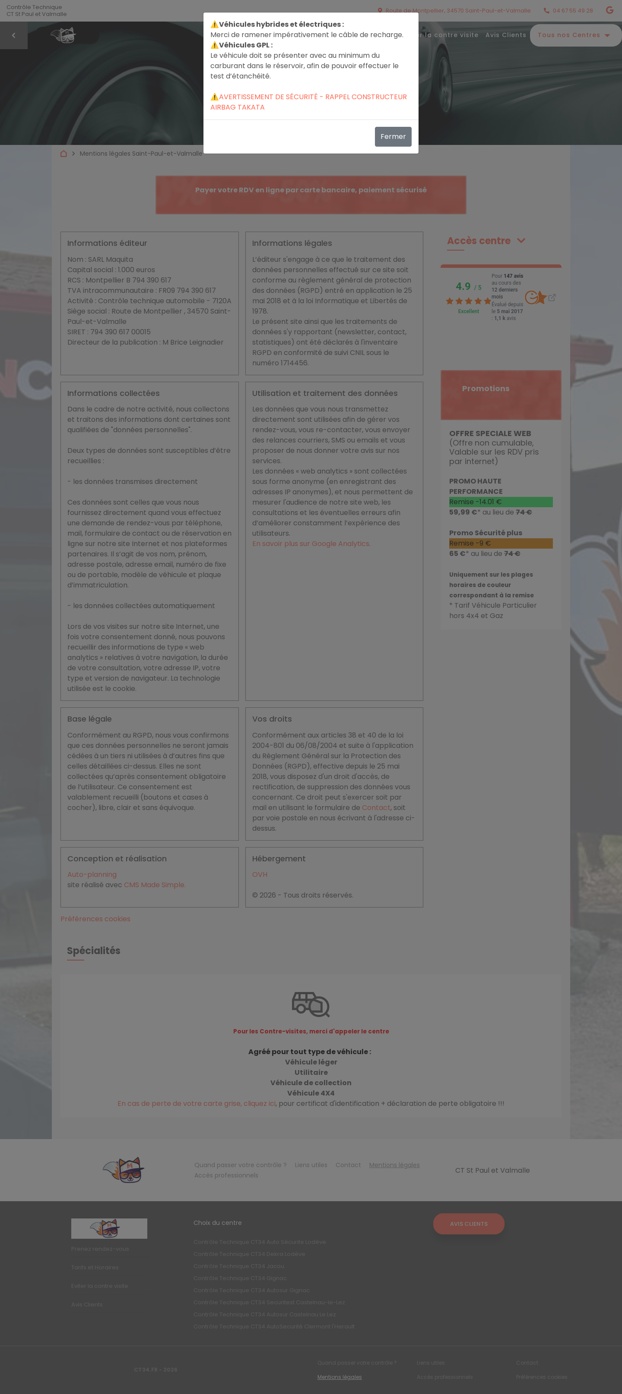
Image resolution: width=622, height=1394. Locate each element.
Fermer (393, 136)
